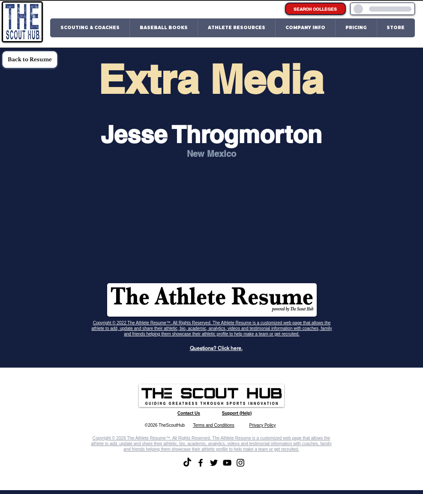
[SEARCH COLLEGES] (315, 9)
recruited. (291, 334)
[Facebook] (200, 463)
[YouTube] (227, 463)
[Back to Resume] (29, 59)
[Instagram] (240, 463)
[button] (90, 28)
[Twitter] (214, 463)
